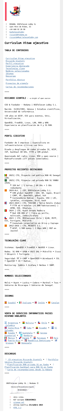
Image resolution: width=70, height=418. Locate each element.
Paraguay (41, 338)
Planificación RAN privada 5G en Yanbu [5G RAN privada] (27, 364)
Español (12, 302)
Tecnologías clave (15, 68)
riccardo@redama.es (18, 34)
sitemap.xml (18, 402)
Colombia (10, 325)
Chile (44, 322)
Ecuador (43, 327)
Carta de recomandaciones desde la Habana (28, 369)
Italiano (26, 302)
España (11, 332)
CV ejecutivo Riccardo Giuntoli (23, 359)
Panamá (25, 338)
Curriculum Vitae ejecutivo (20, 58)
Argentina (13, 322)
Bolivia (30, 322)
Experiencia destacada (17, 66)
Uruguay (10, 343)
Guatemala (27, 332)
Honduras (28, 335)
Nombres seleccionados (17, 71)
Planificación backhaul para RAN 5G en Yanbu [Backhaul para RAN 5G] (30, 365)
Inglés (41, 302)
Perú (56, 338)
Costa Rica (13, 327)
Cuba (29, 327)
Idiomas (10, 73)
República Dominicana (39, 340)
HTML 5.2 (17, 407)
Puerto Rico (14, 340)
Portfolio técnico (15, 79)
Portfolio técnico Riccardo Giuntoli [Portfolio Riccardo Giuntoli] (31, 360)
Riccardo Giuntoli (15, 60)
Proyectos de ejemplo (17, 83)
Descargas (11, 76)
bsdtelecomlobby (17, 32)
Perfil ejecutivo (15, 63)
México (11, 338)
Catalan (55, 302)
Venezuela (26, 343)
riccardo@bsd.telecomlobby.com (24, 37)
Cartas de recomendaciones (20, 86)
